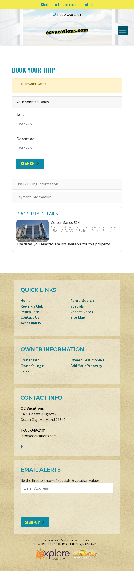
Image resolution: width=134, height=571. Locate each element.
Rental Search (82, 300)
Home (26, 300)
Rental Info (30, 311)
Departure (25, 139)
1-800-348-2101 (33, 430)
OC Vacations (32, 408)
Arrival (21, 115)
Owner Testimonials (87, 360)
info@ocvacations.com (39, 436)
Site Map (77, 317)
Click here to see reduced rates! (67, 4)
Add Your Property (86, 365)
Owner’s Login (32, 365)
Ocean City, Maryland (81, 544)
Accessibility (31, 323)
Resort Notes (81, 311)
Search (28, 163)
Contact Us (30, 317)
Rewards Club (32, 306)
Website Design (48, 544)
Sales (25, 371)
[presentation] (57, 505)
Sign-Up (32, 522)
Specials (77, 306)
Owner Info (30, 360)
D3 (64, 544)
